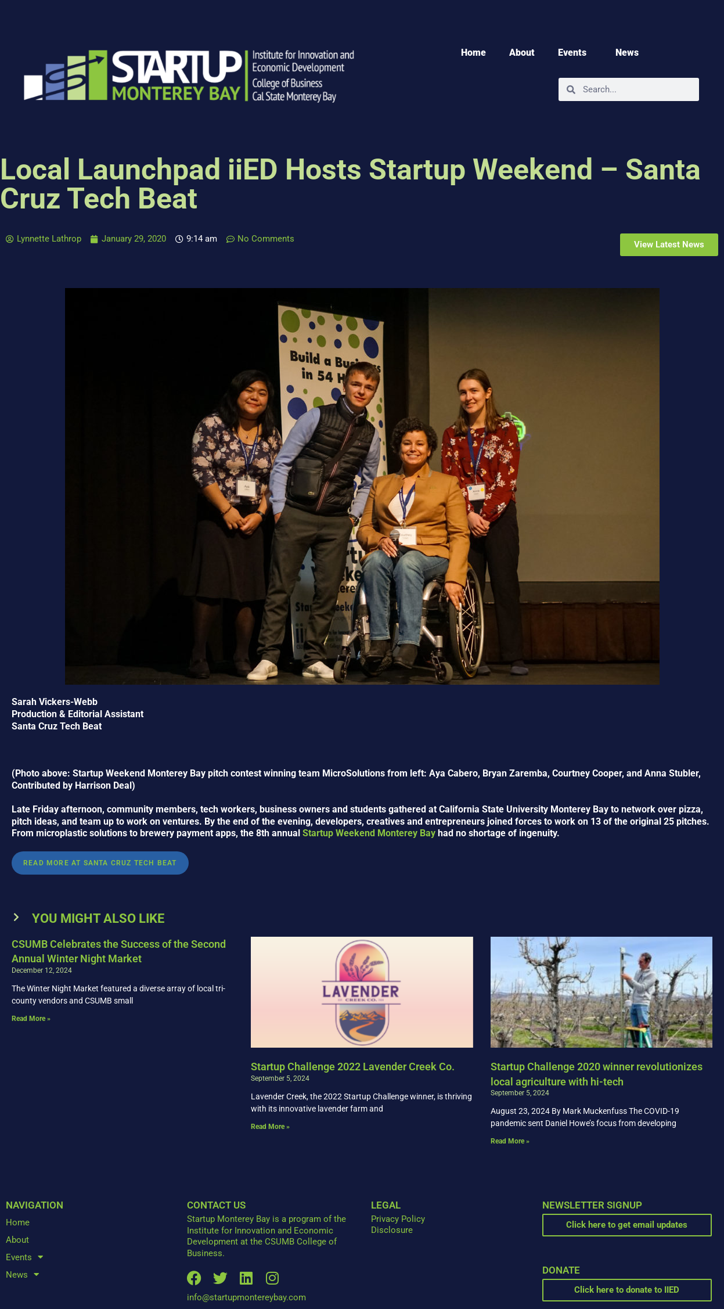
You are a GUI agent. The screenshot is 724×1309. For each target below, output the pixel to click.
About (522, 52)
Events (575, 53)
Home (473, 52)
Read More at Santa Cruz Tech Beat (100, 863)
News (629, 53)
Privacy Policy (398, 1219)
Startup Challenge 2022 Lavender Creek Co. (353, 1066)
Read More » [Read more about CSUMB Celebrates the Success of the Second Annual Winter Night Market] (31, 1019)
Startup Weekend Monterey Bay (368, 833)
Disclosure (392, 1230)
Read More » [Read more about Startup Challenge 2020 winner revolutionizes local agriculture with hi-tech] (510, 1141)
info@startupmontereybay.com (246, 1297)
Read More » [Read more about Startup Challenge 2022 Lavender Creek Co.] (270, 1127)
